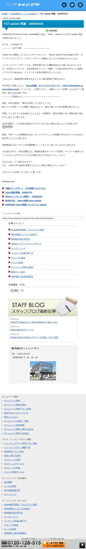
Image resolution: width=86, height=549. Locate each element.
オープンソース (18, 248)
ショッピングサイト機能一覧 (17, 447)
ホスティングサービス (14, 464)
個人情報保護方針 (12, 490)
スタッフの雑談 (18, 258)
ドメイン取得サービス (14, 472)
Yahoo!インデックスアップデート (26, 244)
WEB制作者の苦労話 (20, 239)
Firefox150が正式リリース (22, 330)
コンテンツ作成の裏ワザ (22, 253)
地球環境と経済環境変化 (22, 276)
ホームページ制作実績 (14, 425)
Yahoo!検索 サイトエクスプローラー (43, 85)
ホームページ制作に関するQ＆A (18, 429)
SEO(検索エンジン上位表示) (24, 234)
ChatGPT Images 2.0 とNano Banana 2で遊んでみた (34, 322)
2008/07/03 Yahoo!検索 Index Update (23, 200)
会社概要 (8, 482)
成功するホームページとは (16, 413)
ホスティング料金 (12, 468)
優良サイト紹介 (18, 272)
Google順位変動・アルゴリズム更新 (27, 230)
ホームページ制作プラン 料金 (17, 409)
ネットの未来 (17, 262)
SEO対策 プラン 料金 (14, 451)
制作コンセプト (11, 417)
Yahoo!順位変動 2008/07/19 (18, 192)
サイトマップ (10, 494)
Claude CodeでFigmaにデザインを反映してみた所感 (34, 337)
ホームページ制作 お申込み (16, 433)
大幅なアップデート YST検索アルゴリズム (25, 188)
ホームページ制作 (12, 400)
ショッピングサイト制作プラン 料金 (20, 443)
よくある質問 (10, 486)
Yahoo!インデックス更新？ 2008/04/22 (23, 196)
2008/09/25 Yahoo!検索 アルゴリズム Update (26, 205)
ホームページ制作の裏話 (22, 267)
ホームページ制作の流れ (15, 405)
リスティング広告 (12, 459)
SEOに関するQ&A (12, 455)
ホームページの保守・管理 (16, 421)
